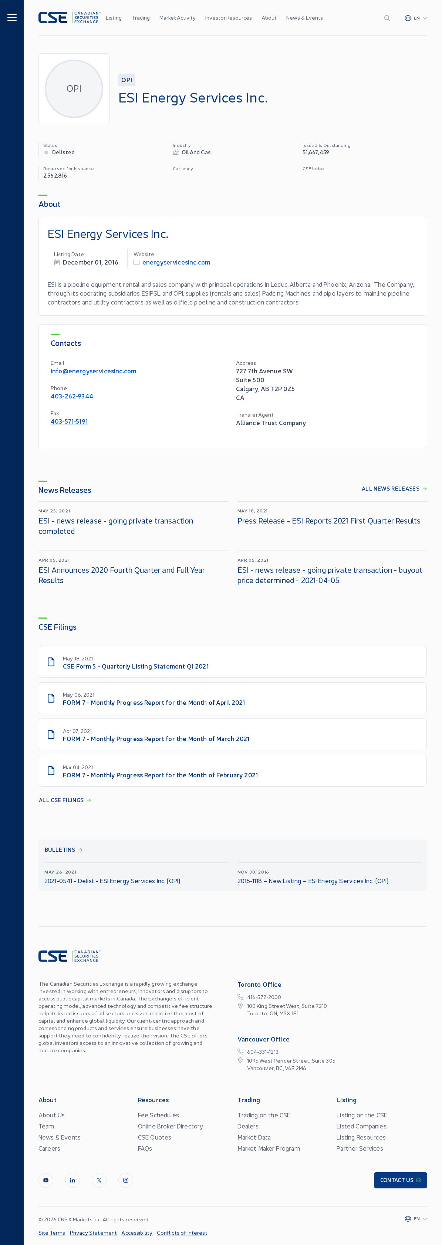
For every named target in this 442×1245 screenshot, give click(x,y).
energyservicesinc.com (176, 262)
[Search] (388, 18)
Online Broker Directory (170, 1126)
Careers (49, 1148)
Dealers (248, 1126)
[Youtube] (45, 1180)
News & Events (304, 17)
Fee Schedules (158, 1115)
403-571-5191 (69, 421)
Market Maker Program (268, 1148)
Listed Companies (362, 1126)
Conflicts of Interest (182, 1232)
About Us (51, 1115)
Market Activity (177, 17)
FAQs (145, 1148)
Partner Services (360, 1148)
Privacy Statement (93, 1232)
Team (46, 1126)
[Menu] (12, 16)
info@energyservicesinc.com (93, 370)
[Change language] (416, 18)
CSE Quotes (155, 1137)
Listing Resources (361, 1137)
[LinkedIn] (72, 1180)
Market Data (254, 1137)
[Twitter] (99, 1180)
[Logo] (69, 17)
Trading (140, 17)
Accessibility (136, 1232)
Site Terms (51, 1232)
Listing (114, 17)
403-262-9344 (72, 395)
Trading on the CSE (264, 1115)
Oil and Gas (196, 152)
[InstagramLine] (125, 1180)
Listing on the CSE (362, 1115)
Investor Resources (228, 17)
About (269, 17)
